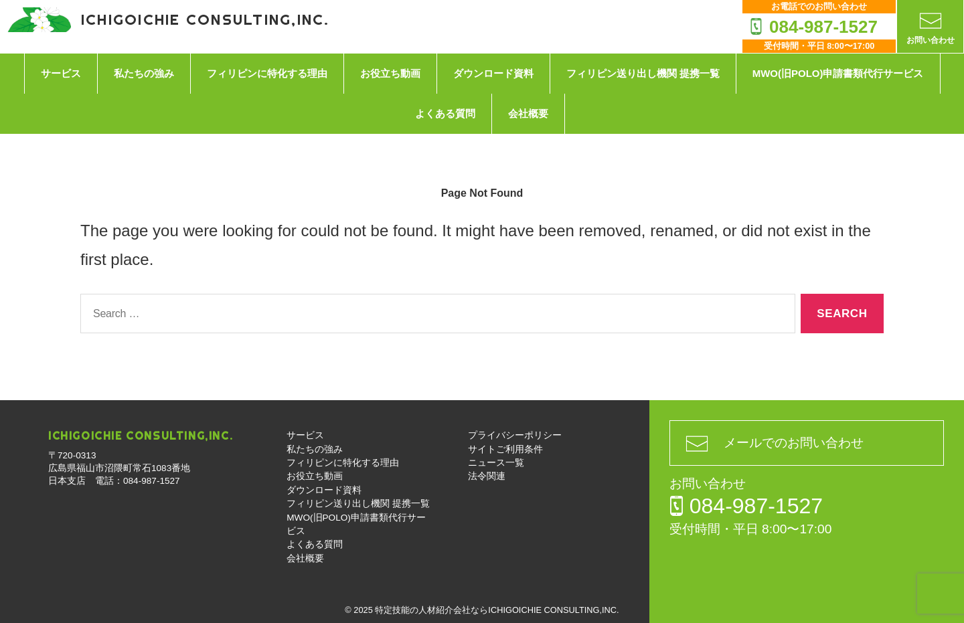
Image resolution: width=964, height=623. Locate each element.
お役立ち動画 (390, 73)
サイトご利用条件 (505, 449)
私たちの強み (144, 73)
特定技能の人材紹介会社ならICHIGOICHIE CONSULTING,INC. (497, 610)
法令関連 (486, 476)
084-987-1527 (823, 27)
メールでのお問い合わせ (794, 443)
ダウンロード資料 (493, 73)
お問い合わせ (930, 40)
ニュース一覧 (496, 463)
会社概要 (528, 113)
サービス (61, 73)
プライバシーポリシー (515, 435)
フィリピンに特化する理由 (267, 73)
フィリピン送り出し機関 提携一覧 (643, 73)
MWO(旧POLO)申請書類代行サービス (838, 73)
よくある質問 (445, 113)
